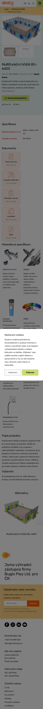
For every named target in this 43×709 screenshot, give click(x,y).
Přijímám (30, 372)
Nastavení (12, 372)
